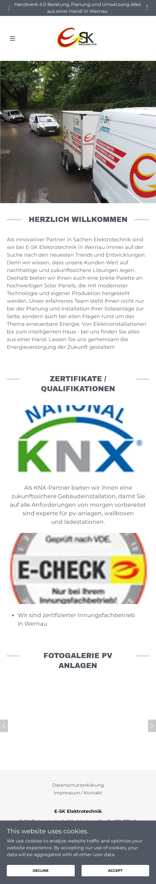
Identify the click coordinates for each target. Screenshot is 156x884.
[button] (17, 38)
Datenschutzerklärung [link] (78, 785)
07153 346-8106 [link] (82, 838)
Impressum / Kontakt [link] (78, 793)
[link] (78, 38)
